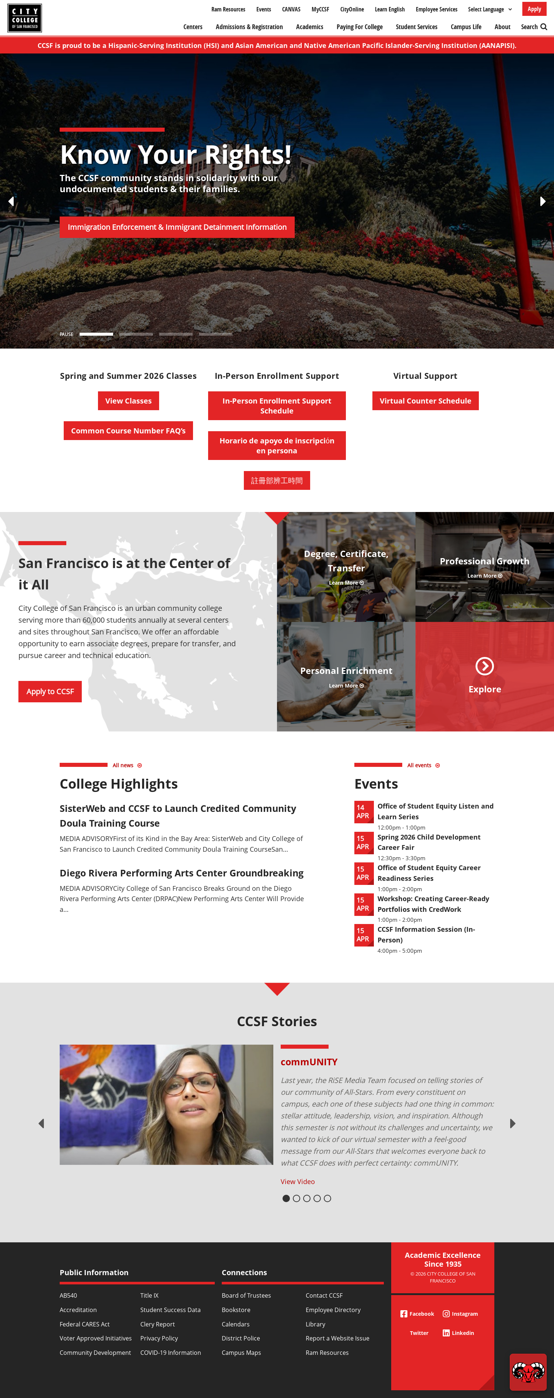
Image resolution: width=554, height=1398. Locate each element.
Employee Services (436, 9)
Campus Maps (241, 1353)
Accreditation (78, 1310)
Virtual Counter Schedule (425, 401)
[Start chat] (528, 1372)
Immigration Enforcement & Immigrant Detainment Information (177, 227)
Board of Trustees (246, 1295)
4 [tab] (317, 1198)
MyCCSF (320, 9)
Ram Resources (228, 9)
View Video (298, 1181)
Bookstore (236, 1310)
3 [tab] (307, 1198)
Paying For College (360, 26)
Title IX (149, 1295)
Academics (309, 26)
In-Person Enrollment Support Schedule (277, 406)
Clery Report (157, 1324)
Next (513, 1123)
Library (315, 1324)
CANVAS (291, 9)
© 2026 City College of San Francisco (443, 1277)
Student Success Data (170, 1310)
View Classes (128, 401)
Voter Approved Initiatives (96, 1338)
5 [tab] (327, 1198)
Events (263, 9)
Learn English (390, 9)
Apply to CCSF (50, 691)
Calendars (236, 1324)
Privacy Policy (159, 1338)
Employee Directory (333, 1310)
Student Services (417, 26)
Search (529, 26)
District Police (241, 1338)
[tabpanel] (277, 1116)
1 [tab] (286, 1198)
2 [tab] (296, 1198)
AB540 (68, 1295)
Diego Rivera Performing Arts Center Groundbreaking (182, 872)
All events (419, 765)
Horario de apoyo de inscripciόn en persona (277, 446)
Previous (41, 1123)
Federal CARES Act (85, 1324)
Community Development (95, 1353)
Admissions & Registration (249, 26)
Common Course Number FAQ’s (128, 431)
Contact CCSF (324, 1295)
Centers (193, 26)
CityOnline (352, 9)
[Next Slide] (543, 201)
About (503, 26)
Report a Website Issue (337, 1338)
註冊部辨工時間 (277, 480)
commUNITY (309, 1061)
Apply (534, 9)
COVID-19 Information (170, 1353)
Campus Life (466, 26)
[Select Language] (490, 9)
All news (123, 765)
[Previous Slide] (11, 201)
